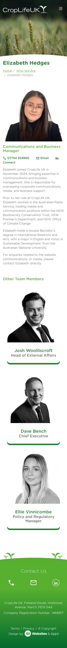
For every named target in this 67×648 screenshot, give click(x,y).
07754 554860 (16, 158)
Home (7, 70)
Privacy (28, 628)
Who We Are (26, 70)
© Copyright (47, 628)
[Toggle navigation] (60, 8)
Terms (15, 628)
